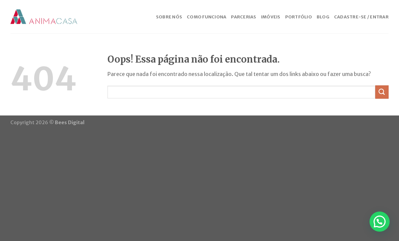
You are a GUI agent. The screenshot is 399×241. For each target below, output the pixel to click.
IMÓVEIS (271, 16)
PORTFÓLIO (298, 16)
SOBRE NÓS (169, 16)
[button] (380, 222)
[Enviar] (382, 91)
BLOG (323, 16)
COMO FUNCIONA (206, 16)
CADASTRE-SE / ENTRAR (361, 16)
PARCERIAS (243, 16)
